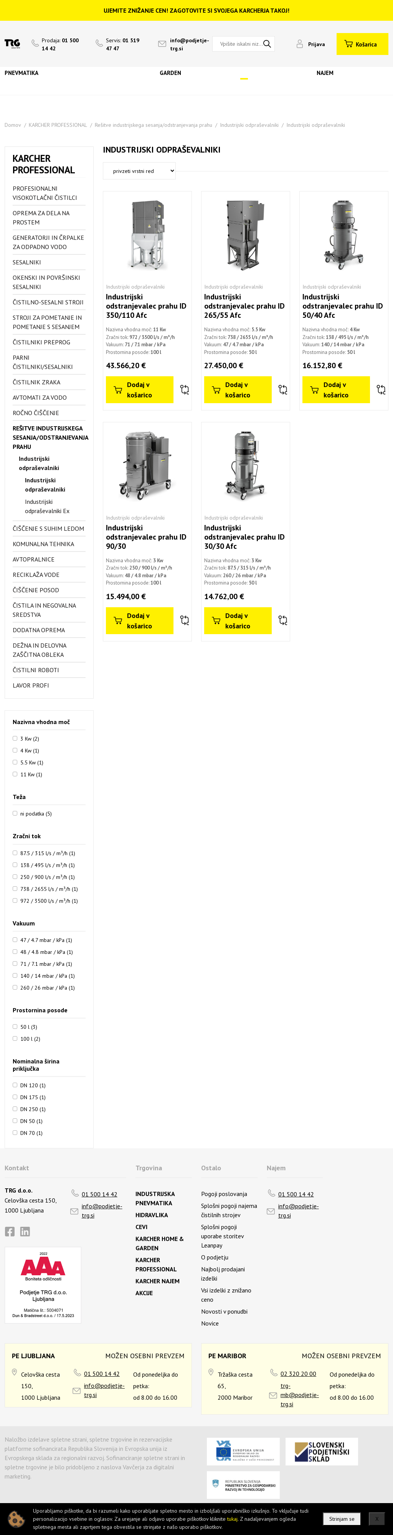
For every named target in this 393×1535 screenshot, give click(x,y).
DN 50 (31, 1121)
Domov (13, 124)
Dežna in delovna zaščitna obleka (39, 649)
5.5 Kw (31, 762)
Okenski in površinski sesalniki (46, 282)
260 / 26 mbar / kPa (47, 987)
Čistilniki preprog (41, 342)
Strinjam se (342, 1518)
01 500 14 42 (99, 1194)
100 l (30, 1038)
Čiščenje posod (36, 590)
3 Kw (29, 738)
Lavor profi (31, 685)
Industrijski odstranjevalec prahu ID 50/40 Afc (342, 306)
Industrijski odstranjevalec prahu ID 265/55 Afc (244, 306)
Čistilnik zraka (36, 382)
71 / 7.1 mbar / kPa (46, 963)
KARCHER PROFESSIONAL (58, 124)
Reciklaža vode (36, 574)
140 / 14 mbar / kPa (47, 975)
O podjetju (214, 1257)
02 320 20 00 (298, 1373)
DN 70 (31, 1133)
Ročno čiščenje (36, 413)
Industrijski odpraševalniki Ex (47, 506)
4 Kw (29, 750)
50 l (28, 1026)
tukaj (232, 1518)
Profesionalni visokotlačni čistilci (45, 192)
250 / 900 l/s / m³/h (47, 877)
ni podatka (36, 813)
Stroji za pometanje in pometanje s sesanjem (47, 322)
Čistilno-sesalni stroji (48, 302)
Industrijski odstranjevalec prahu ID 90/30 (146, 537)
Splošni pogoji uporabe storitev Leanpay (222, 1236)
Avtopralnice (33, 559)
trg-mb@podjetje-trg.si (300, 1395)
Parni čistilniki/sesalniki (43, 362)
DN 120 (33, 1085)
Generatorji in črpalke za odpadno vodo (48, 242)
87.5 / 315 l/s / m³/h (47, 853)
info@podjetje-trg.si (102, 1210)
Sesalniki (27, 262)
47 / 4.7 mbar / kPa (46, 940)
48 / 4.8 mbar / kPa (46, 952)
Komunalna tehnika (43, 544)
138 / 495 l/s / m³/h (47, 865)
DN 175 (33, 1097)
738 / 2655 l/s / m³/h (49, 888)
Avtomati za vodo (40, 397)
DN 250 (33, 1109)
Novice (210, 1323)
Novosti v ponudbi (224, 1311)
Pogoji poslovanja (224, 1194)
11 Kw (31, 774)
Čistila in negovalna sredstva (44, 609)
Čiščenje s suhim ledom (48, 528)
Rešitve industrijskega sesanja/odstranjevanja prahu (153, 124)
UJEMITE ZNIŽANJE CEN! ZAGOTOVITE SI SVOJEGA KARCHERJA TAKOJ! (196, 10)
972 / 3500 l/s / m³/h (49, 900)
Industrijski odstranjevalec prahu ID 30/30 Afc (244, 537)
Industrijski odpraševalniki (249, 124)
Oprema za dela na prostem (41, 217)
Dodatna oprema (39, 630)
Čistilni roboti (36, 670)
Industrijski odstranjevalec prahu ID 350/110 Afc (146, 306)
